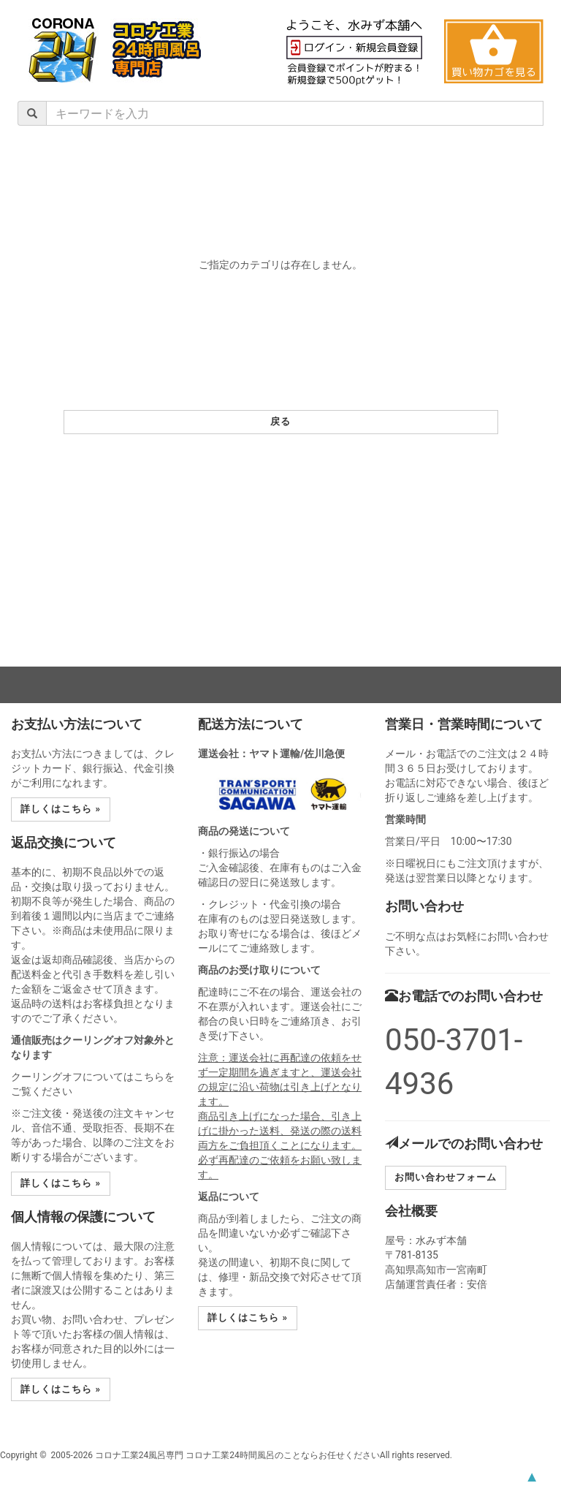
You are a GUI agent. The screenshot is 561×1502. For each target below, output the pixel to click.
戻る (280, 421)
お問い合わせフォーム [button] (445, 1177)
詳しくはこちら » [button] (60, 808)
